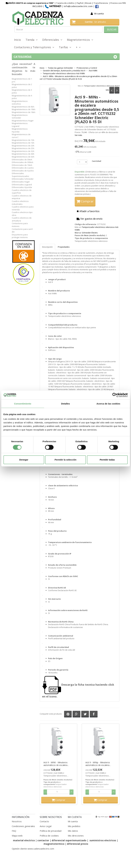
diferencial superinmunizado (69, 840)
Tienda (32, 39)
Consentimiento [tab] (22, 403)
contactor (43, 840)
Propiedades (64, 247)
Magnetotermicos (80, 39)
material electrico (24, 840)
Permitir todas (107, 459)
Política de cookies (49, 835)
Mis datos (73, 830)
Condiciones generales (23, 826)
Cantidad (96, 161)
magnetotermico (54, 843)
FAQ (14, 830)
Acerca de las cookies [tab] (108, 403)
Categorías (66, 57)
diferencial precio (77, 843)
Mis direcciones (76, 835)
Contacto (44, 821)
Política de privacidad (50, 830)
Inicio (17, 39)
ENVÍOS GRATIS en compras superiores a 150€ (29, 3)
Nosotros (17, 821)
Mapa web (17, 835)
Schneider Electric (90, 232)
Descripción (47, 247)
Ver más (78, 135)
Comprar (85, 201)
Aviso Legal (45, 826)
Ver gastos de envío (89, 218)
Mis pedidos (74, 826)
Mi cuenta (99, 13)
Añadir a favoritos (88, 211)
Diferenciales (52, 39)
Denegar (23, 459)
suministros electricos (102, 840)
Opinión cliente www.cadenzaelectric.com (33, 848)
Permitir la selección (65, 459)
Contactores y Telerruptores (34, 47)
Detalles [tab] (65, 403)
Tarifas (65, 47)
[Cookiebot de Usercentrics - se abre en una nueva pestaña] (114, 395)
